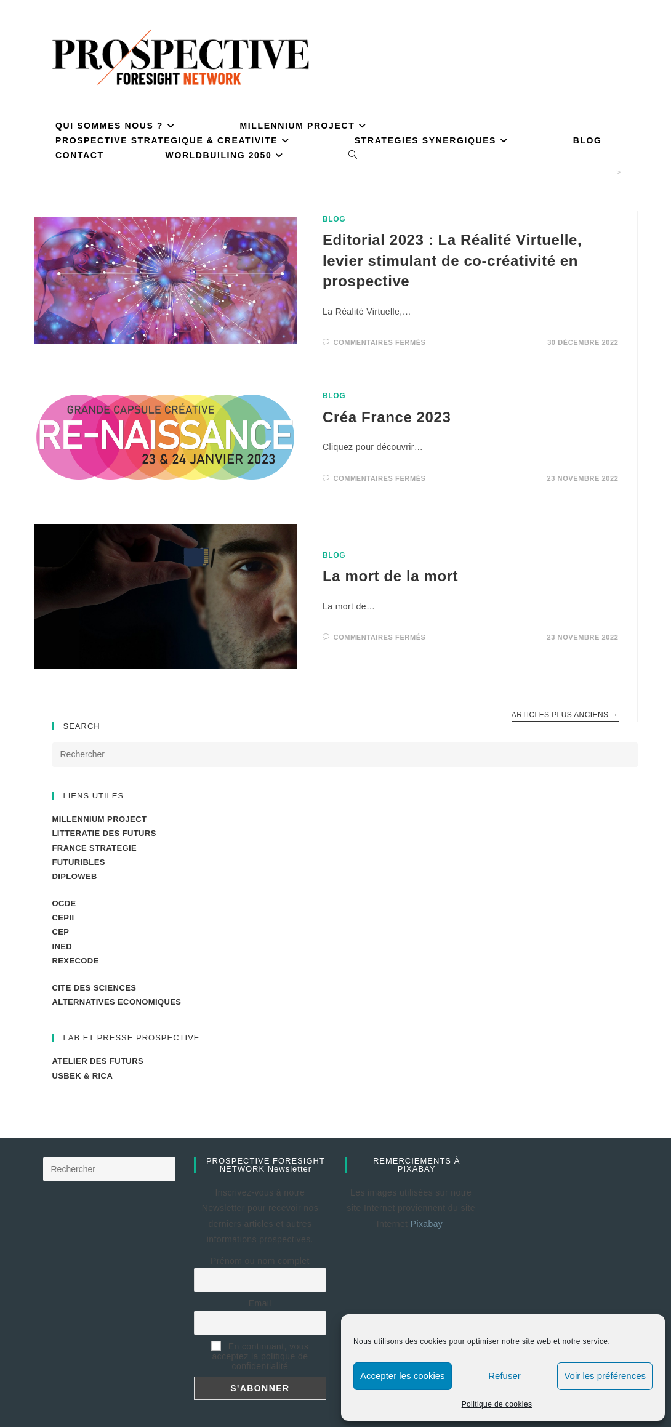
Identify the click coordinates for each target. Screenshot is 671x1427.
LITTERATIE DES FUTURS (104, 833)
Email (260, 1303)
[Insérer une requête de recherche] (345, 754)
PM (631, 172)
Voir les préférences (605, 1375)
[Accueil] (609, 172)
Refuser (504, 1375)
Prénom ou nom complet (260, 1261)
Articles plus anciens (565, 714)
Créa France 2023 (387, 417)
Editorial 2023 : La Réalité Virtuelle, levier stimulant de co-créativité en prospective (452, 260)
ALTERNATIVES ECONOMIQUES (117, 1002)
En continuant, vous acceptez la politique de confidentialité (259, 1356)
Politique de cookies (497, 1404)
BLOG (334, 219)
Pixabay (428, 1224)
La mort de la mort (390, 576)
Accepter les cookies (402, 1375)
